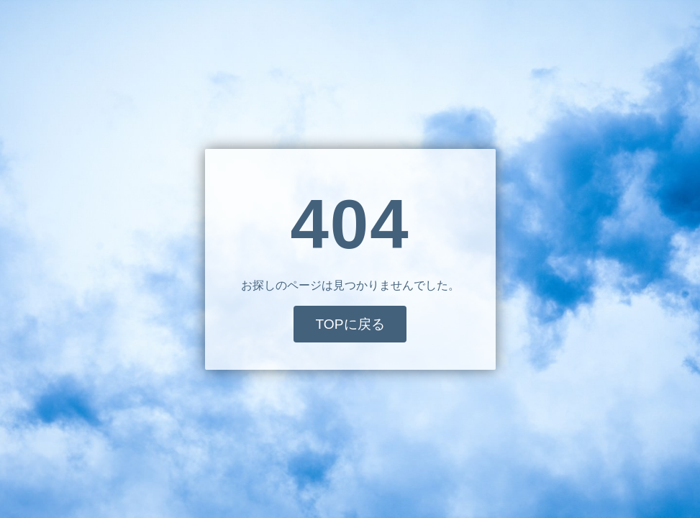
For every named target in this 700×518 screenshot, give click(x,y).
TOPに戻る (349, 324)
